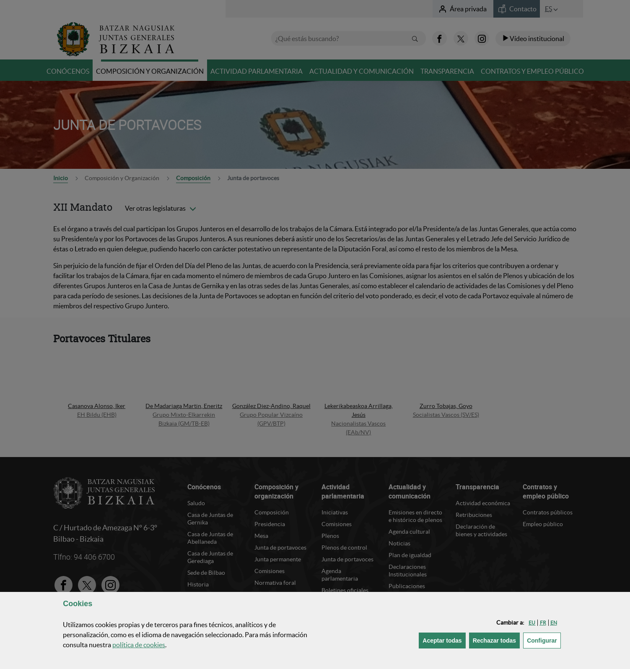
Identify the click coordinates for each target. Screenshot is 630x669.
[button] (532, 622)
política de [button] (138, 644)
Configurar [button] (544, 640)
